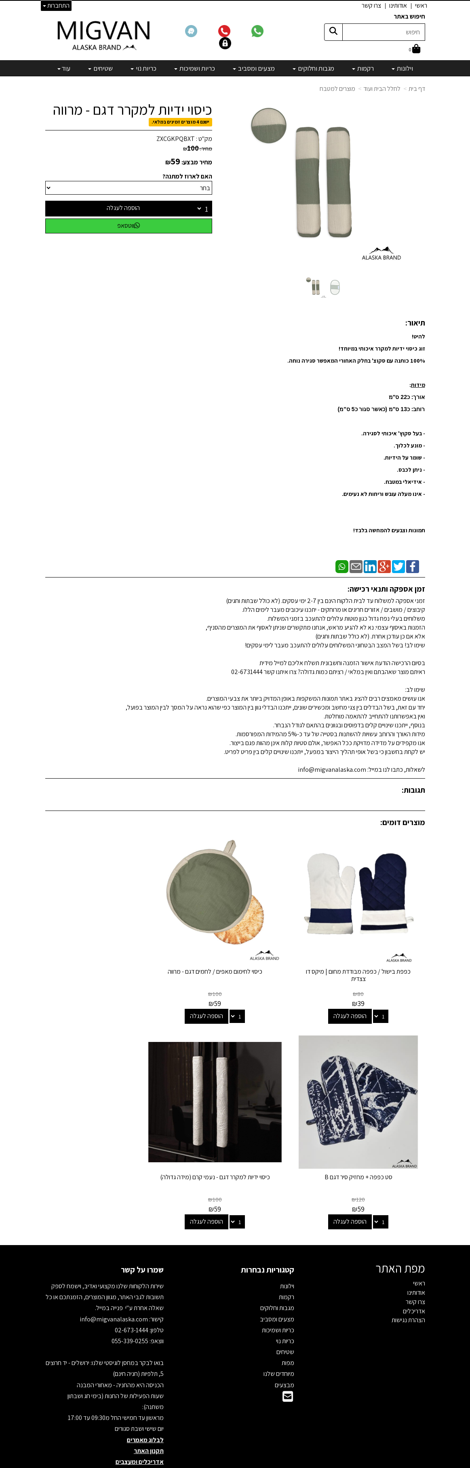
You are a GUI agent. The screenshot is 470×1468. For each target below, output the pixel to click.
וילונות (287, 1256)
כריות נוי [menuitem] (143, 68)
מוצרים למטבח (337, 88)
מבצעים (284, 1355)
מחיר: (197, 148)
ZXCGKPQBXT (175, 138)
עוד (63, 68)
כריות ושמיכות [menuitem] (194, 68)
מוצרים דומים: (402, 822)
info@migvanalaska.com (114, 1289)
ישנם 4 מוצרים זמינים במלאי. (180, 122)
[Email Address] (287, 1369)
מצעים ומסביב (277, 1289)
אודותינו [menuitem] (398, 5)
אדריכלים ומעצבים (140, 1432)
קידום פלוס (225, 1462)
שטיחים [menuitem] (100, 68)
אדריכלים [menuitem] (414, 1281)
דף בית (417, 88)
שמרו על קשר (142, 1240)
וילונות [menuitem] (402, 68)
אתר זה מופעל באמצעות (235, 1462)
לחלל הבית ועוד (381, 88)
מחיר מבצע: (196, 162)
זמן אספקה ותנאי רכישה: (386, 589)
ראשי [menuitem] (421, 5)
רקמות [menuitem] (363, 68)
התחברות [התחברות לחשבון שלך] (56, 5)
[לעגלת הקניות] (414, 49)
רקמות (286, 1267)
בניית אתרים (204, 1462)
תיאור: (415, 322)
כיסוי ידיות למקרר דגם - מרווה (132, 109)
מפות (288, 1333)
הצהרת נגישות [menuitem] (408, 1290)
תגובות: (413, 790)
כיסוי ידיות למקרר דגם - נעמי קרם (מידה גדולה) (365, 1151)
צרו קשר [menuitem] (371, 5)
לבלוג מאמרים (145, 1410)
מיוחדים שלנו (278, 1344)
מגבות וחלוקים (277, 1278)
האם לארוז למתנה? (187, 176)
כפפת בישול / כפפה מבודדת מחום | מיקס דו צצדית (365, 960)
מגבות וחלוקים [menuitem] (313, 68)
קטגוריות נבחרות (267, 1240)
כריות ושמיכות (278, 1300)
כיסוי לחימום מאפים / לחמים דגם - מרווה (235, 957)
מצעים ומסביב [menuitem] (254, 68)
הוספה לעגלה (123, 208)
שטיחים (285, 1322)
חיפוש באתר (409, 16)
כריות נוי (285, 1311)
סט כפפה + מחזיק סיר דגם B (104, 957)
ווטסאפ (128, 225)
